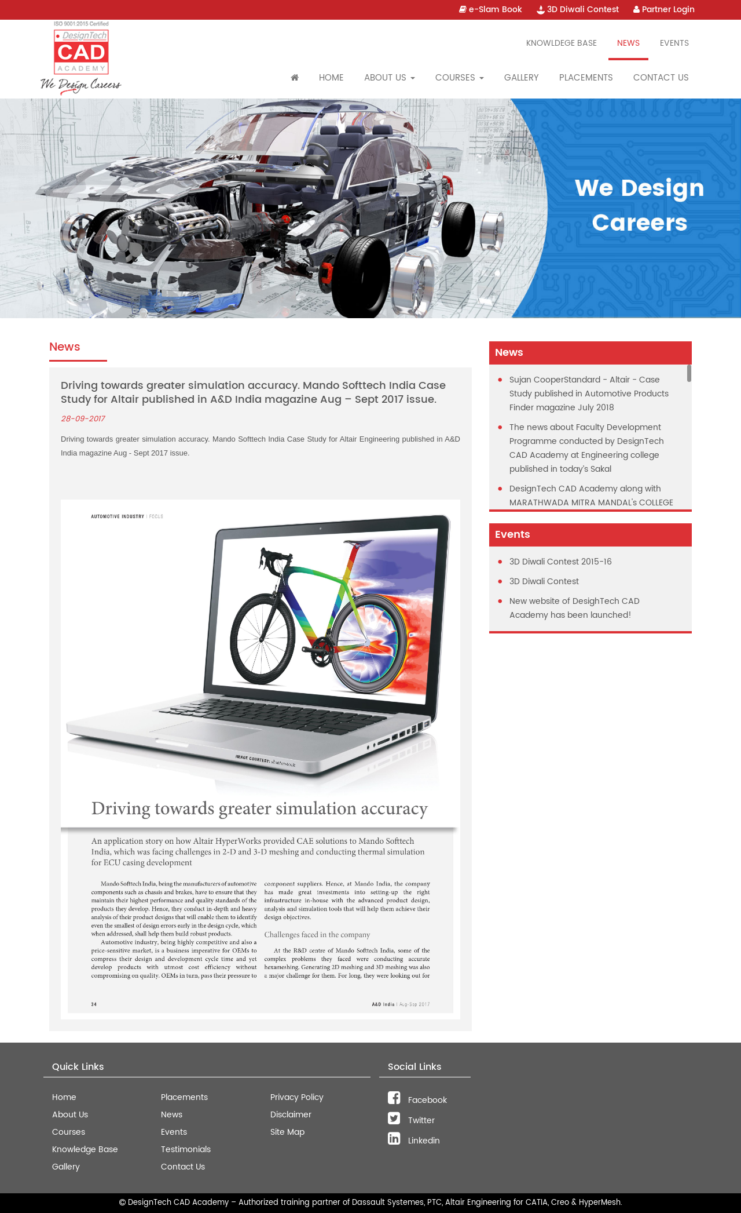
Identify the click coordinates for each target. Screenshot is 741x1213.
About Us (70, 1114)
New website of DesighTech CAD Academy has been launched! (574, 608)
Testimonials (186, 1149)
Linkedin (414, 1141)
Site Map (287, 1132)
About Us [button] (389, 78)
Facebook (417, 1100)
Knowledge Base (85, 1149)
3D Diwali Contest (578, 9)
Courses (68, 1132)
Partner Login (664, 9)
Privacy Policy (297, 1097)
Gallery (521, 78)
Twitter (411, 1120)
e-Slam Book (490, 9)
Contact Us (661, 78)
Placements (586, 78)
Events (674, 43)
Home (331, 78)
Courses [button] (459, 78)
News (628, 43)
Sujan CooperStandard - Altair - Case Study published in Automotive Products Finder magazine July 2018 (589, 393)
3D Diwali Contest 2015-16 (560, 562)
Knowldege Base (561, 43)
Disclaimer (290, 1114)
